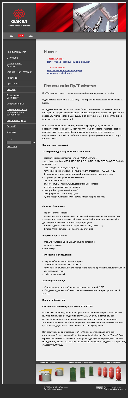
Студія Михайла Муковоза (115, 389)
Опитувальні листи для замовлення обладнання (17, 112)
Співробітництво (15, 103)
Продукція (12, 77)
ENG (30, 36)
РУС (11, 36)
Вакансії (11, 126)
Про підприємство (16, 52)
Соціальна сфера (16, 120)
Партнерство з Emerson (14, 64)
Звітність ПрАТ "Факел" (19, 72)
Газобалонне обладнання (110, 362)
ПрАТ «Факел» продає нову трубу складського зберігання (64, 72)
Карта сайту (12, 146)
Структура (12, 57)
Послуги (11, 89)
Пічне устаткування (47, 362)
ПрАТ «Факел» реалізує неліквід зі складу (68, 62)
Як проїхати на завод (53, 389)
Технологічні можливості (13, 96)
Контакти (11, 132)
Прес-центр (13, 83)
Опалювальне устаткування (81, 362)
